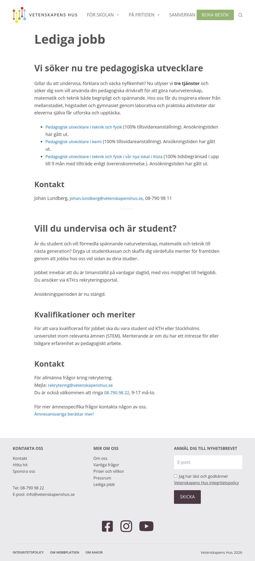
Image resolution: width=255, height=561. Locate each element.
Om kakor (94, 552)
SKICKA (187, 497)
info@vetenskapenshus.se (50, 494)
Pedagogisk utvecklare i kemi (75, 141)
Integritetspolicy (28, 552)
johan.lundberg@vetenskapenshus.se (109, 198)
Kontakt (20, 458)
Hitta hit (20, 465)
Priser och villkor (108, 471)
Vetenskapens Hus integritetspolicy (206, 482)
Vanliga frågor (106, 465)
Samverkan (185, 15)
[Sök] (240, 15)
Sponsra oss (24, 471)
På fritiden (145, 15)
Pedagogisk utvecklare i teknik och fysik (86, 127)
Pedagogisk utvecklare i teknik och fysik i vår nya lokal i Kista (107, 156)
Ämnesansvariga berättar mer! (66, 414)
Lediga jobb (104, 484)
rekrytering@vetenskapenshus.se (82, 385)
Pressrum (102, 478)
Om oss (100, 458)
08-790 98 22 (117, 392)
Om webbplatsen (64, 552)
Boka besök (215, 15)
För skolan (104, 15)
